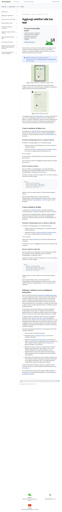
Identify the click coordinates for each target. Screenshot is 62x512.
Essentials (16, 1)
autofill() (38, 347)
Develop (4, 6)
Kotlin (26, 368)
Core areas (11, 6)
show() (44, 172)
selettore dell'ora (52, 59)
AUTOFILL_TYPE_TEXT (37, 318)
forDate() (49, 343)
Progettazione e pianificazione (31, 1)
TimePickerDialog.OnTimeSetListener (47, 149)
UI (17, 6)
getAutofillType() (41, 335)
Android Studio (55, 1)
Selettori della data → (30, 42)
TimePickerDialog (36, 131)
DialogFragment (39, 116)
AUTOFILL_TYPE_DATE (46, 320)
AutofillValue (33, 341)
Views (22, 6)
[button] (8, 12)
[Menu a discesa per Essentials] (20, 1)
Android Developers (26, 14)
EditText (25, 314)
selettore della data (42, 59)
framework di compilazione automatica (47, 295)
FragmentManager (37, 200)
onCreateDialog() (49, 134)
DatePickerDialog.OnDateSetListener (46, 232)
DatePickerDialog (36, 210)
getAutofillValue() (41, 339)
